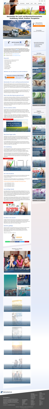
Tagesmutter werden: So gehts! (17, 269)
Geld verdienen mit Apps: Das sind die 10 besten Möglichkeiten (38, 143)
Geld (35, 145)
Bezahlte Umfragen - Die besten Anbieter (38, 77)
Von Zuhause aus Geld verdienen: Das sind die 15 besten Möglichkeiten (39, 196)
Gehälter (28, 35)
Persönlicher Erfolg (42, 103)
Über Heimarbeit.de (30, 406)
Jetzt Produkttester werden (16, 55)
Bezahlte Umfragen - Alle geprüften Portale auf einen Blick (38, 185)
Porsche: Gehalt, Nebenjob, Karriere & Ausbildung (15, 324)
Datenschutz (22, 406)
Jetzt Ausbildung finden (16, 53)
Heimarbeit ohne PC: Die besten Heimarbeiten (38, 65)
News (44, 66)
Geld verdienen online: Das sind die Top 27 (13, 214)
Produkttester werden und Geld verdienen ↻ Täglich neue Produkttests (17, 169)
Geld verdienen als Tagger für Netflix (39, 89)
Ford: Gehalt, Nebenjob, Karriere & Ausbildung (14, 352)
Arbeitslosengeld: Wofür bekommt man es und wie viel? (39, 101)
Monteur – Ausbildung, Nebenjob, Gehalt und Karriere (23, 282)
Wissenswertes (41, 399)
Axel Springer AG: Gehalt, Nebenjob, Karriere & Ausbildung (14, 381)
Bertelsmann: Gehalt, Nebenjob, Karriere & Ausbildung (16, 338)
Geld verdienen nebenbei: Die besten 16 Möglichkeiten (38, 164)
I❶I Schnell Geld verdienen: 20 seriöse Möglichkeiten (16, 131)
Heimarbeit (41, 66)
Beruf (25, 35)
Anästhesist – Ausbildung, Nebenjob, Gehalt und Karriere (23, 293)
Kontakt (25, 406)
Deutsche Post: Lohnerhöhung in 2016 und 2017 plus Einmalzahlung (16, 309)
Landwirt (17, 49)
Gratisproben (43, 134)
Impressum (17, 406)
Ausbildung (22, 36)
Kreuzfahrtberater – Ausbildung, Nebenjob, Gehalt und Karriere (10, 291)
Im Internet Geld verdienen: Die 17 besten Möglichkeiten (38, 153)
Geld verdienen (39, 78)
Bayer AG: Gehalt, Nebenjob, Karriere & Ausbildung (15, 367)
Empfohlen (35, 78)
